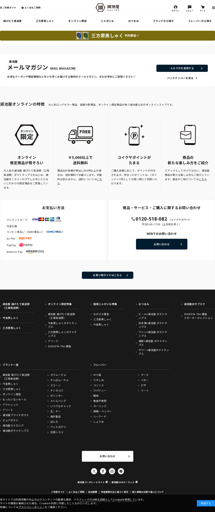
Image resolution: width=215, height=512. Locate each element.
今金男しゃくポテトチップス (62, 325)
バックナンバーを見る (180, 78)
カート (203, 10)
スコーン (55, 385)
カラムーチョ (58, 375)
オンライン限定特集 (60, 304)
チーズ (145, 375)
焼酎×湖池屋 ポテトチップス (153, 343)
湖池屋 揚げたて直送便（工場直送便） (16, 306)
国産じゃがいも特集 (105, 304)
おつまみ (133, 21)
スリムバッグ (58, 401)
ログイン (175, 10)
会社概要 (92, 491)
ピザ (143, 385)
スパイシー (100, 390)
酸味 (96, 395)
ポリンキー (57, 395)
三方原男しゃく (45, 21)
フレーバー (100, 364)
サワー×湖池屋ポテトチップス (153, 352)
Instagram (112, 471)
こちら (203, 179)
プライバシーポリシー (31, 507)
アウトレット (10, 404)
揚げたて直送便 (12, 21)
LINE (121, 471)
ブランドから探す (163, 21)
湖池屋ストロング (13, 425)
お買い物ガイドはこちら (107, 275)
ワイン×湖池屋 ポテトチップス (152, 334)
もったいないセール (14, 399)
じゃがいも (107, 21)
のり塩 (97, 375)
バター (145, 380)
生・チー (55, 411)
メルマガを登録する (182, 68)
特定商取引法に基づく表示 (114, 491)
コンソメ (98, 385)
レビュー (190, 10)
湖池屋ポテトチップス (16, 430)
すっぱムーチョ (59, 380)
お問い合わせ (161, 244)
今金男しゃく (10, 318)
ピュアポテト (10, 420)
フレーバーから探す (200, 21)
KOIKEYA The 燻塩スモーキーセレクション (198, 316)
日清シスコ (57, 432)
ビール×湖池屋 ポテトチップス (152, 316)
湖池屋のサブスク (194, 304)
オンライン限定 (77, 21)
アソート (53, 341)
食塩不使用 (100, 401)
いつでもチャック (60, 406)
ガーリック (100, 406)
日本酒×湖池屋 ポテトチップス (152, 325)
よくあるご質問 (32, 7)
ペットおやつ (58, 427)
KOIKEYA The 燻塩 (59, 346)
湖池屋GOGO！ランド (123, 482)
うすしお (98, 380)
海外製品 (55, 416)
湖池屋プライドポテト (16, 415)
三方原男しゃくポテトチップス (62, 334)
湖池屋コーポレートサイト (91, 482)
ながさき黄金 (101, 314)
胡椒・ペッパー (102, 411)
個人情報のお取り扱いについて (148, 491)
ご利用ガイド (9, 7)
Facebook (103, 471)
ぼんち (54, 421)
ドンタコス (57, 390)
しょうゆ (98, 421)
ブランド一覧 (10, 364)
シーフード (99, 416)
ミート (145, 390)
